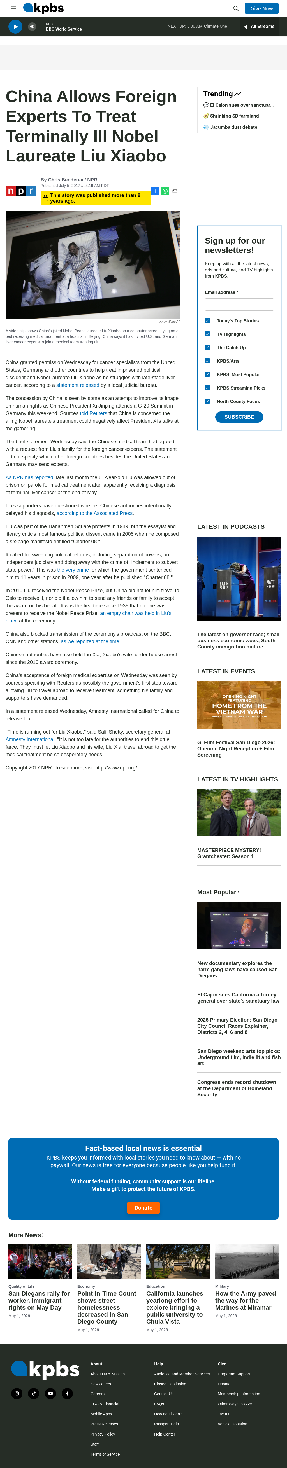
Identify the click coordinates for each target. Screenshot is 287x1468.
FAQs (159, 1404)
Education (155, 1286)
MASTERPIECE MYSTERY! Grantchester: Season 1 (229, 853)
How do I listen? (168, 1414)
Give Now (262, 8)
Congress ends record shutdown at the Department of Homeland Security (236, 1088)
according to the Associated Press (95, 513)
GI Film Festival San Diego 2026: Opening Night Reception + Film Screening (236, 749)
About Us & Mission (108, 1374)
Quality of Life (21, 1286)
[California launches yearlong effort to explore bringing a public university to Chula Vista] (178, 1261)
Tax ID (223, 1414)
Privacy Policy (103, 1434)
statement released (77, 385)
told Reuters (93, 413)
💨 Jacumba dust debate (230, 127)
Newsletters (101, 1384)
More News (26, 1234)
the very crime (73, 570)
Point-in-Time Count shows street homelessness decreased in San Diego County (106, 1307)
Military (222, 1286)
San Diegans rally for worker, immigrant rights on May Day (39, 1300)
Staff (95, 1444)
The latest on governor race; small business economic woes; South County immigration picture (238, 641)
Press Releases (104, 1424)
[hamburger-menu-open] (13, 8)
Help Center (164, 1434)
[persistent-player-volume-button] (32, 28)
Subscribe (239, 417)
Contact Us (163, 1394)
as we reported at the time (90, 641)
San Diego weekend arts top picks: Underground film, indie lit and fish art (239, 1057)
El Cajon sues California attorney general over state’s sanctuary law (238, 998)
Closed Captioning (170, 1384)
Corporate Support (234, 1374)
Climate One (215, 27)
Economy (86, 1286)
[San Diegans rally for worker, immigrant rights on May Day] (40, 1261)
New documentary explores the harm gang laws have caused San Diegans (237, 969)
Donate (143, 1207)
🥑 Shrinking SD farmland (231, 116)
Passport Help (166, 1424)
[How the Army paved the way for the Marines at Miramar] (247, 1261)
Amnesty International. (31, 739)
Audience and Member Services (182, 1374)
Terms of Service (105, 1454)
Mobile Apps (101, 1414)
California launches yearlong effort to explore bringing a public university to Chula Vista (174, 1307)
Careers (98, 1394)
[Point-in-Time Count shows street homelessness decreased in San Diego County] (109, 1261)
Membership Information (239, 1394)
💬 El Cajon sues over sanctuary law (238, 107)
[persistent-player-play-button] (15, 28)
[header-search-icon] (236, 8)
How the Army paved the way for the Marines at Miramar (245, 1300)
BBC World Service (64, 30)
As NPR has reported (29, 477)
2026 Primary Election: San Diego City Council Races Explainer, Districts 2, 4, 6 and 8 (237, 1026)
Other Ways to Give (235, 1404)
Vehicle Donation (232, 1424)
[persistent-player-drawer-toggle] (259, 28)
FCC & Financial (105, 1404)
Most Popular (218, 892)
